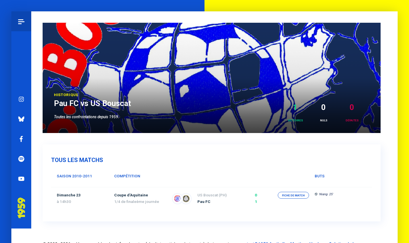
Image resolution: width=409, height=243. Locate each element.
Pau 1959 (21, 188)
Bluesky (21, 107)
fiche (293, 195)
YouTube (21, 166)
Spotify (21, 146)
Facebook (21, 126)
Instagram (21, 87)
